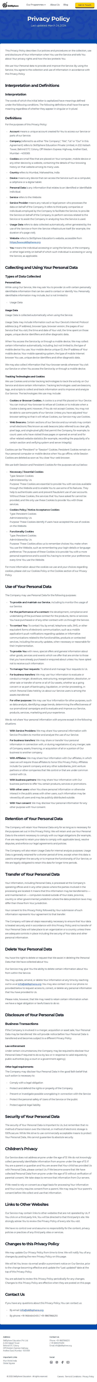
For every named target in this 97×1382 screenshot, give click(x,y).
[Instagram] (57, 1362)
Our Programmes (36, 5)
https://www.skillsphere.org (25, 242)
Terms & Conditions (73, 1376)
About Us (54, 5)
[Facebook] (62, 1362)
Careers (60, 1376)
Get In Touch (84, 5)
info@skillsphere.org (29, 984)
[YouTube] (68, 1362)
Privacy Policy (88, 1376)
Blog (65, 5)
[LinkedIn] (51, 1362)
